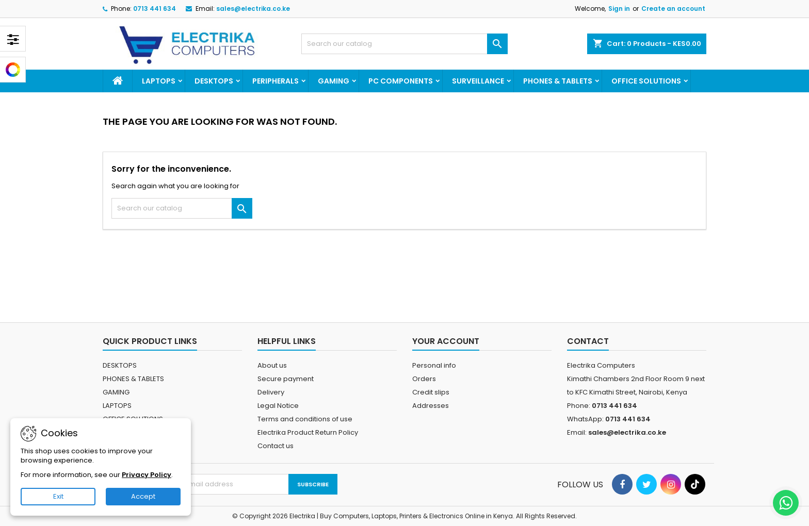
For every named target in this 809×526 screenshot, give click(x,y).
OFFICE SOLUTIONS (646, 81)
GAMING (333, 81)
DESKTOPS (214, 81)
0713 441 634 (154, 8)
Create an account (673, 8)
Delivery (270, 392)
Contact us (275, 446)
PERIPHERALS (275, 81)
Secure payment (285, 379)
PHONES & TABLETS (557, 81)
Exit (58, 496)
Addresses (430, 405)
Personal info (434, 365)
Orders (424, 379)
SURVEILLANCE (478, 81)
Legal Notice (278, 405)
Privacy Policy (146, 475)
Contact (588, 341)
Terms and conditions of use (304, 419)
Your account (445, 341)
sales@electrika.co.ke (253, 8)
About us (272, 365)
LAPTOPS (158, 81)
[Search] (404, 44)
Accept (143, 496)
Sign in (619, 8)
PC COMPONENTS (400, 81)
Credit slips (430, 392)
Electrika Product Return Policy (307, 432)
